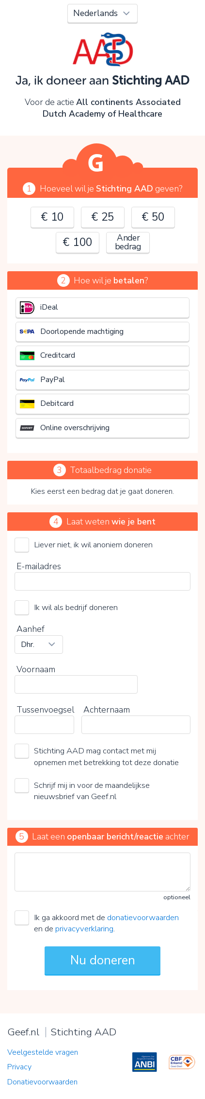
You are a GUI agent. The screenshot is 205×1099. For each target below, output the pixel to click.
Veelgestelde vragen (42, 1052)
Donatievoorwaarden (42, 1082)
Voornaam (35, 669)
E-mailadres (38, 566)
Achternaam (106, 709)
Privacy (19, 1067)
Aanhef (30, 629)
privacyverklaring (84, 928)
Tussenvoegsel (45, 709)
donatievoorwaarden (143, 917)
